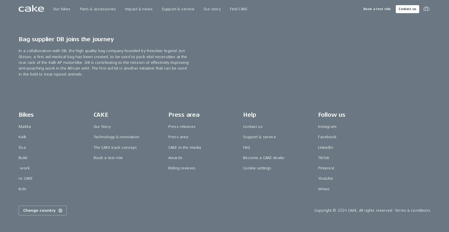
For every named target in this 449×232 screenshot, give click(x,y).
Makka (25, 126)
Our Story (102, 126)
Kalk (22, 137)
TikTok (324, 158)
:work (24, 168)
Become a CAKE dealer (264, 158)
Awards (175, 158)
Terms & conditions (412, 210)
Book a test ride (377, 9)
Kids (22, 189)
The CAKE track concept (115, 147)
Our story (212, 9)
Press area (178, 137)
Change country (43, 210)
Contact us (407, 9)
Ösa (22, 147)
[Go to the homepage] (31, 9)
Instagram (327, 126)
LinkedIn (325, 147)
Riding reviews (181, 168)
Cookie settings (257, 168)
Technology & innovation (116, 137)
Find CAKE (238, 9)
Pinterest (326, 168)
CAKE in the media (184, 147)
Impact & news (139, 9)
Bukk (23, 158)
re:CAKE (26, 178)
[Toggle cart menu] (426, 9)
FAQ (246, 147)
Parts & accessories (98, 9)
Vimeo (324, 189)
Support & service (178, 9)
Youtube (325, 178)
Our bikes (61, 9)
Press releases (182, 126)
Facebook (327, 137)
